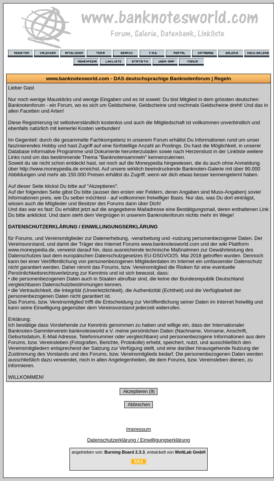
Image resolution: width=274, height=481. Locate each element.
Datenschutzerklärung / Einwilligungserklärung (138, 440)
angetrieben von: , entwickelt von (138, 452)
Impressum (138, 429)
